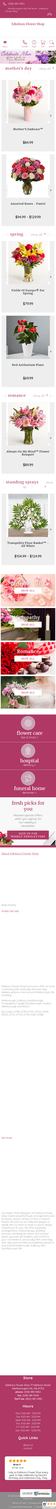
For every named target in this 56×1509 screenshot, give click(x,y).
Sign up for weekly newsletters (28, 835)
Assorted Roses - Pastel (28, 203)
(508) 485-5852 (16, 3)
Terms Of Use (19, 1503)
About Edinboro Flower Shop (20, 853)
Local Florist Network (21, 1506)
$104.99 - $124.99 (28, 556)
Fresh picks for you (28, 814)
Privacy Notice (36, 1503)
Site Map (40, 1506)
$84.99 (28, 142)
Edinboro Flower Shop (28, 24)
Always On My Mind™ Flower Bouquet (28, 453)
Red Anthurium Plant (28, 365)
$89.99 (28, 465)
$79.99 (28, 303)
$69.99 (28, 378)
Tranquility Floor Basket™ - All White (28, 544)
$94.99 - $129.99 (28, 217)
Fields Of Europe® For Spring (28, 292)
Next (51, 115)
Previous (4, 115)
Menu (5, 46)
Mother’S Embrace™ (28, 129)
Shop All (45, 68)
